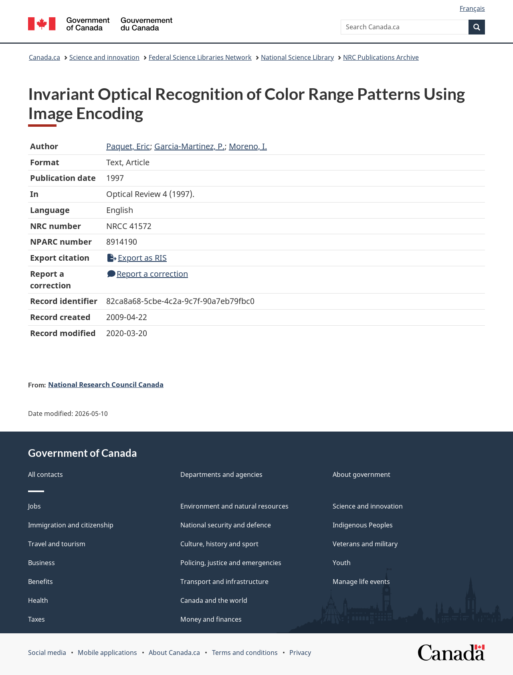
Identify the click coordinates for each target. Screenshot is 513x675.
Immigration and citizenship (70, 525)
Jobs (34, 506)
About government (361, 474)
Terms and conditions (245, 652)
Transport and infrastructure (224, 581)
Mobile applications (107, 652)
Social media (47, 652)
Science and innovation (104, 57)
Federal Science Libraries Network (200, 57)
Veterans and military (365, 543)
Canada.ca (44, 57)
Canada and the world (213, 600)
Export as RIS (137, 257)
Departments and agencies (221, 474)
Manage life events (361, 581)
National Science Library (297, 57)
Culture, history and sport (219, 543)
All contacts (45, 474)
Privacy (300, 652)
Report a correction (147, 273)
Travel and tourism (56, 543)
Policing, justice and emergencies (230, 562)
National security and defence (225, 525)
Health (38, 600)
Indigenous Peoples (363, 525)
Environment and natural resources (234, 506)
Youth (342, 562)
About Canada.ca (174, 652)
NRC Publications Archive (381, 57)
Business (41, 562)
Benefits (40, 581)
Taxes (36, 619)
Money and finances (211, 619)
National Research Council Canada (106, 384)
